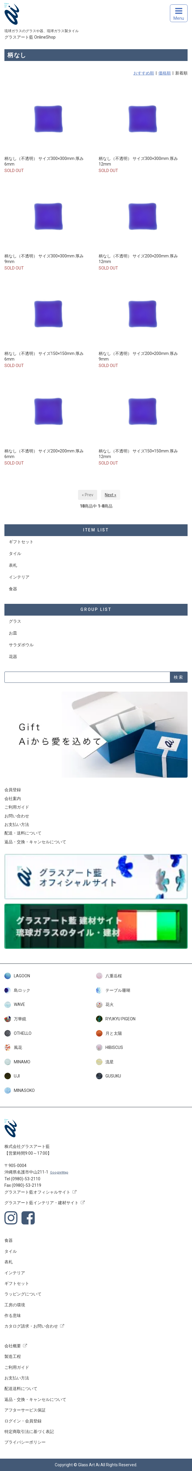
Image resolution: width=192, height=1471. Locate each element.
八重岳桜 (109, 976)
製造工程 (12, 1356)
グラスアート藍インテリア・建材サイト (41, 1202)
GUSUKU (108, 1076)
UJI (12, 1076)
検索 (179, 677)
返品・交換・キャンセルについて (35, 841)
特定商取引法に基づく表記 (29, 1431)
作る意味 (12, 1315)
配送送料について (20, 1388)
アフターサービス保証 (25, 1410)
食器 (13, 588)
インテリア (19, 577)
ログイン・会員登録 (23, 1421)
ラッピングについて (23, 1294)
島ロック (17, 990)
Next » (110, 494)
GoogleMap (59, 1172)
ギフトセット (21, 541)
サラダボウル (21, 644)
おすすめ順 (143, 73)
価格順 (164, 73)
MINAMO (17, 1062)
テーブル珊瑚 (113, 990)
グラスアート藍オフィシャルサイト (37, 1192)
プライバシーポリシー (25, 1442)
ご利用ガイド (16, 807)
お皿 (13, 633)
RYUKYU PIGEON (115, 1019)
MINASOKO (19, 1090)
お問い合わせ (16, 816)
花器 (13, 656)
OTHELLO (18, 1033)
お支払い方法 (16, 824)
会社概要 (12, 1345)
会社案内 (12, 798)
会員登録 (12, 789)
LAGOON (17, 976)
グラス (15, 621)
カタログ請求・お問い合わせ (31, 1326)
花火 (105, 1004)
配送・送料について (23, 833)
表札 (13, 565)
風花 (13, 1047)
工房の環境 (14, 1305)
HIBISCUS (109, 1047)
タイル (15, 553)
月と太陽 (109, 1033)
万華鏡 (15, 1019)
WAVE (14, 1004)
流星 (105, 1062)
